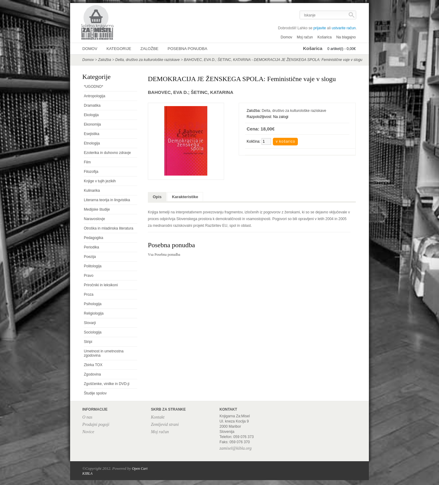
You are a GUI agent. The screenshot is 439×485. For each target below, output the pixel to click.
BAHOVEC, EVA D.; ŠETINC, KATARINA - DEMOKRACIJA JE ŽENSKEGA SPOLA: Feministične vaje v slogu (273, 60)
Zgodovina (92, 374)
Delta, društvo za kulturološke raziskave (147, 60)
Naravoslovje (94, 219)
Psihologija (93, 304)
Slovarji (90, 323)
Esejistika (91, 134)
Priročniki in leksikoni (101, 285)
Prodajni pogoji (95, 424)
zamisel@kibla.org (236, 448)
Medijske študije (97, 209)
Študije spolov (95, 393)
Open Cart (140, 468)
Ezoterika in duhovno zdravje (107, 153)
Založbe (150, 48)
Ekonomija (92, 124)
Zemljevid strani (165, 424)
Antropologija (94, 96)
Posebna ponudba (187, 48)
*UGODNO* (93, 86)
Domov (286, 37)
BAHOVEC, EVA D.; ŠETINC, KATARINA (190, 92)
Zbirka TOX (93, 365)
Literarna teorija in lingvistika (107, 200)
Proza (88, 294)
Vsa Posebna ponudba (164, 254)
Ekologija (91, 115)
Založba (104, 60)
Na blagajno (346, 37)
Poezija (90, 257)
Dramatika (92, 105)
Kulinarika (92, 190)
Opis (157, 196)
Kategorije (118, 48)
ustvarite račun (344, 28)
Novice (88, 432)
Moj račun (305, 37)
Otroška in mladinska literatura (108, 228)
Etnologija (92, 143)
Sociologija (93, 332)
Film (87, 162)
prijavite (319, 28)
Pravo (88, 275)
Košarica (324, 37)
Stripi (88, 342)
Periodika (91, 247)
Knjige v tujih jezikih (100, 181)
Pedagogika (93, 238)
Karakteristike (185, 196)
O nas (87, 417)
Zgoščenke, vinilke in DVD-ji (106, 384)
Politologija (93, 266)
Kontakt (157, 417)
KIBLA (87, 473)
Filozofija (91, 171)
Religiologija (94, 313)
